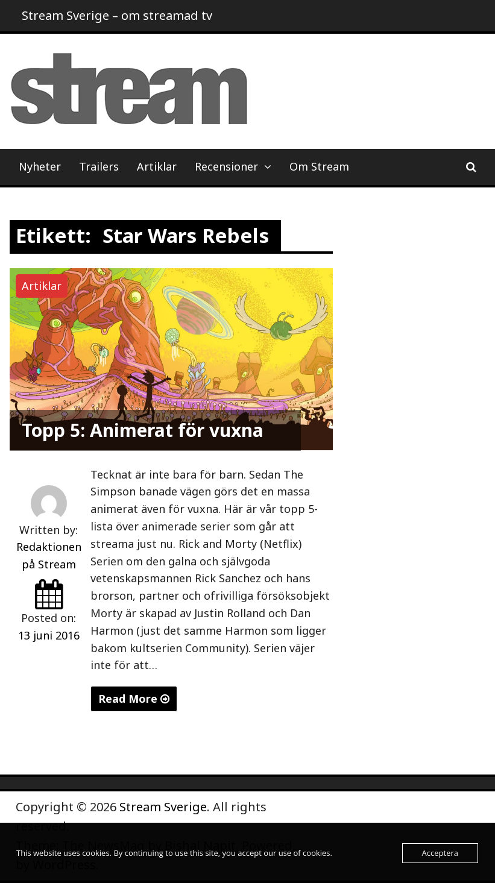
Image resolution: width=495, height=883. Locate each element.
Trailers (99, 166)
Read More (133, 698)
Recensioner (226, 166)
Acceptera (440, 852)
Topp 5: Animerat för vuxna (142, 430)
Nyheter (40, 166)
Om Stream (319, 166)
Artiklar (157, 166)
